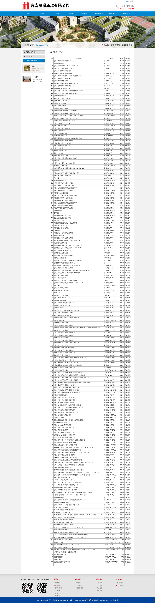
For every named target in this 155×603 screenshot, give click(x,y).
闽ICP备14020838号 (81, 600)
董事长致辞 (58, 588)
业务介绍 (56, 13)
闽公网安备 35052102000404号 (100, 600)
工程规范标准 (98, 13)
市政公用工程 (30, 56)
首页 (28, 13)
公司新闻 (99, 585)
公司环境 (58, 596)
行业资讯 (99, 588)
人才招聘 (35, 77)
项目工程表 (79, 588)
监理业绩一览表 (31, 60)
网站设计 (115, 600)
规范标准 (99, 590)
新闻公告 (84, 13)
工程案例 (70, 13)
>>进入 (38, 70)
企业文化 (58, 585)
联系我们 (126, 13)
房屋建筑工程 (30, 52)
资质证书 (58, 593)
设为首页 (130, 1)
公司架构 (58, 590)
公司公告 (99, 583)
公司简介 (42, 13)
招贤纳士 (112, 13)
